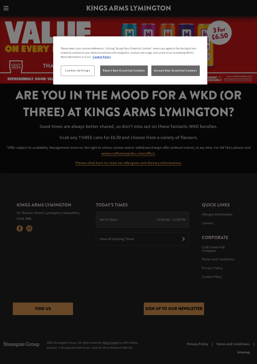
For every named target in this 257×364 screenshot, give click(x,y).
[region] (130, 60)
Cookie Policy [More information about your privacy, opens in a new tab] (102, 57)
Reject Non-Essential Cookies (124, 70)
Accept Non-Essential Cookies (175, 70)
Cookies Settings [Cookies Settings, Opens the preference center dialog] (77, 70)
